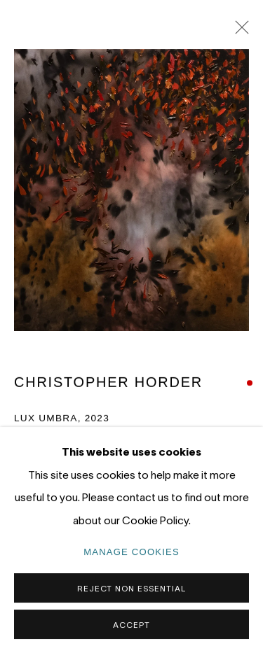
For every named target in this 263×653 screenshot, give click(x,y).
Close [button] (238, 31)
